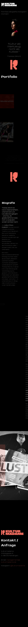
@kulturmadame (17, 566)
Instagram (22, 12)
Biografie (13, 12)
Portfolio (4, 12)
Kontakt (5, 14)
